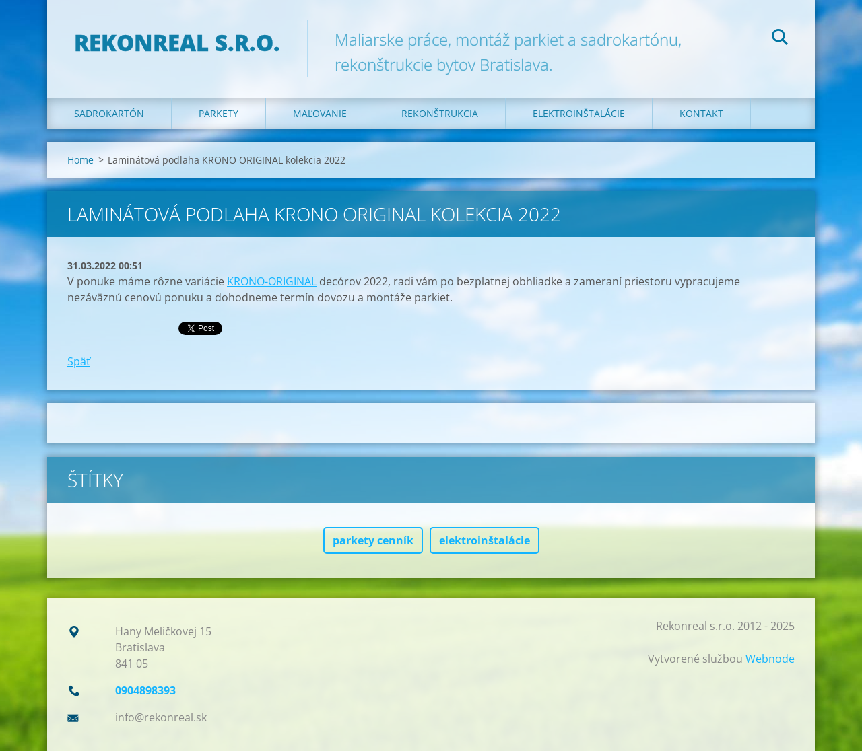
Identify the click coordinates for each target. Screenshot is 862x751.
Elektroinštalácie (579, 113)
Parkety (218, 113)
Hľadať (780, 39)
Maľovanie (320, 113)
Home (80, 159)
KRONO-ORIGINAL (272, 281)
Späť (78, 361)
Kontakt (701, 113)
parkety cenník (373, 540)
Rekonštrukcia (439, 113)
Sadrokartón (109, 113)
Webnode (770, 658)
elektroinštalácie (484, 540)
